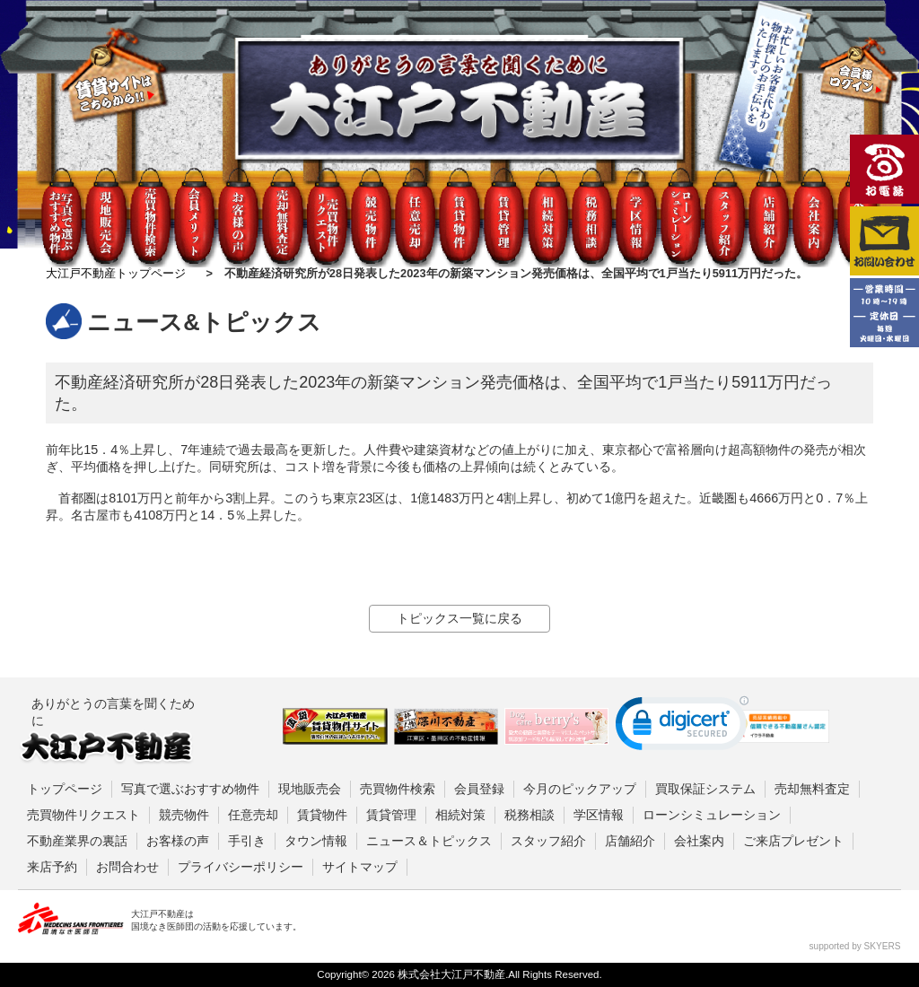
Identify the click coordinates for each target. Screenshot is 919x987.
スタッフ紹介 (548, 841)
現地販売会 (309, 789)
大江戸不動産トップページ (116, 273)
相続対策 (460, 815)
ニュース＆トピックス (429, 841)
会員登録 (479, 789)
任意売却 (253, 815)
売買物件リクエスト (83, 815)
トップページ (64, 789)
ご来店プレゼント (793, 841)
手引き (247, 841)
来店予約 (52, 867)
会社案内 (699, 841)
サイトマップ (360, 867)
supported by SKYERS (855, 946)
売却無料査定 (812, 789)
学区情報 (598, 815)
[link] (682, 727)
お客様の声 (177, 841)
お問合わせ (127, 867)
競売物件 (184, 815)
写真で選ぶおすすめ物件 (190, 789)
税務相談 (529, 815)
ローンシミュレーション (712, 815)
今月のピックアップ (579, 789)
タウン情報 (315, 841)
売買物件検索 (397, 789)
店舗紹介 (630, 841)
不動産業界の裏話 (77, 841)
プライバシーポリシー (240, 867)
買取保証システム (705, 789)
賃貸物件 (322, 815)
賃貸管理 (391, 815)
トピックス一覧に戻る (459, 618)
